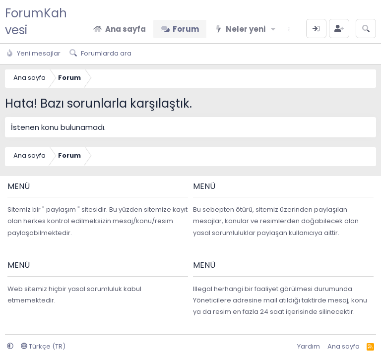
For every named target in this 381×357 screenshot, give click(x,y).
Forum (186, 29)
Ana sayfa (125, 29)
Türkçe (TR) (43, 346)
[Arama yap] (366, 28)
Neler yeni (245, 29)
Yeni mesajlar (39, 53)
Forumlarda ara (106, 53)
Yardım (308, 346)
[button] (273, 29)
